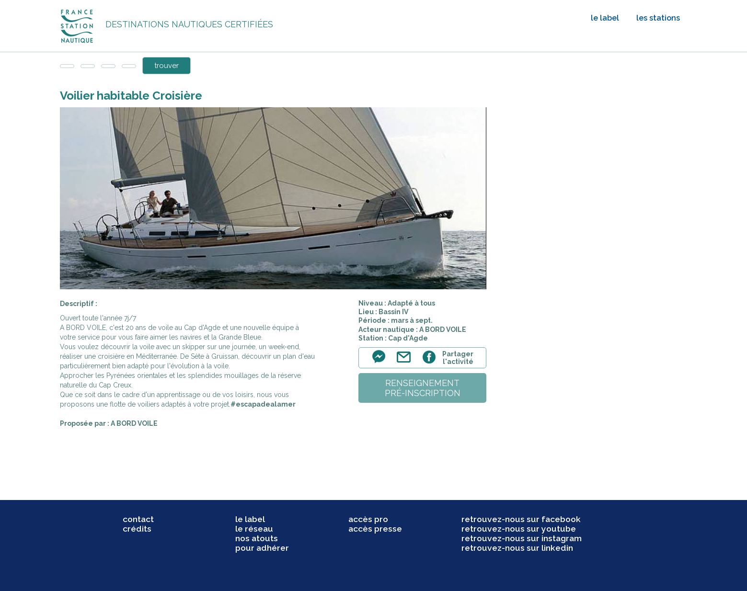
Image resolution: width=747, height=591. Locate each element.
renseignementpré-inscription (422, 388)
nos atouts (256, 538)
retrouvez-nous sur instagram (521, 538)
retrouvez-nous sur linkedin (517, 548)
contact (138, 519)
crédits (137, 529)
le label (605, 18)
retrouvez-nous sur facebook (521, 519)
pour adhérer (262, 548)
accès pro (368, 519)
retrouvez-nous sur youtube (518, 529)
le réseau (254, 529)
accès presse (375, 529)
